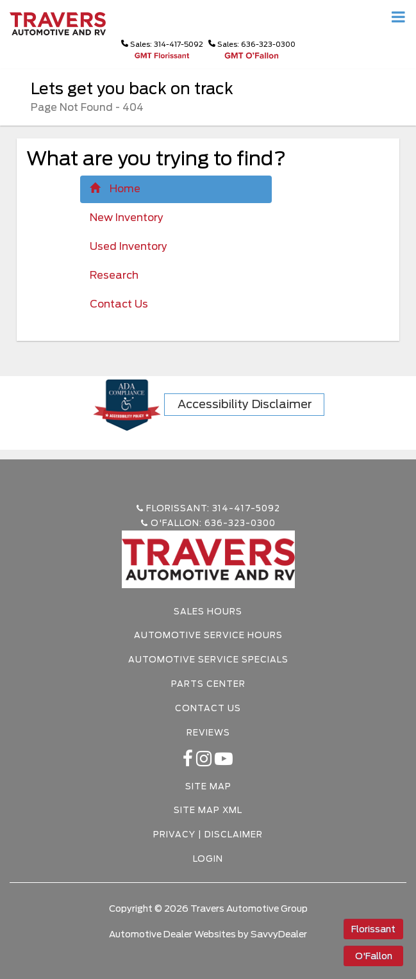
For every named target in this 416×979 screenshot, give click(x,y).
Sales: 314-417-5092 (162, 44)
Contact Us (119, 304)
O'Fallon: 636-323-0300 (208, 523)
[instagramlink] (205, 762)
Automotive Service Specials (208, 659)
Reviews (208, 732)
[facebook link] (189, 762)
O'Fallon (373, 956)
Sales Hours (208, 611)
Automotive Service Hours (208, 635)
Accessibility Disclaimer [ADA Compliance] (245, 404)
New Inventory (126, 217)
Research (114, 275)
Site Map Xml (208, 810)
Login (208, 859)
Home (115, 189)
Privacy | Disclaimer (208, 834)
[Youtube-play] (224, 762)
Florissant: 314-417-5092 (208, 508)
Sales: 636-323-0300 (251, 44)
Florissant (373, 929)
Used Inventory (128, 246)
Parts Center (208, 684)
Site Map (208, 786)
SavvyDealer (279, 934)
